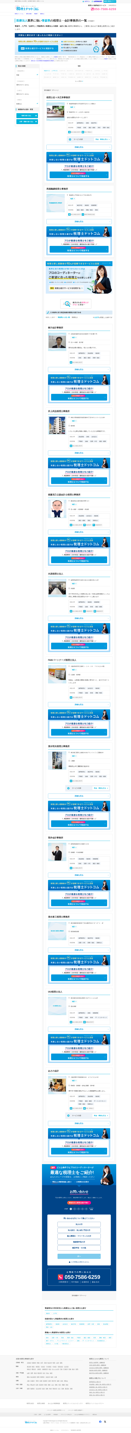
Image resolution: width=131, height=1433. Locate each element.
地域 (79, 66)
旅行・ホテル (50, 1340)
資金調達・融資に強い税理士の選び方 (100, 1384)
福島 (61, 1363)
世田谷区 (60, 1366)
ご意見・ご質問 (37, 1414)
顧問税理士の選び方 (95, 1382)
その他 (56, 1343)
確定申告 (73, 1324)
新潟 (35, 1373)
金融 (78, 1340)
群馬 (77, 1369)
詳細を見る (79, 147)
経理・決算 (91, 1324)
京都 (40, 1381)
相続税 (57, 1324)
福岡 (28, 1388)
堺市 (37, 1381)
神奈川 (29, 1369)
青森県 (56, 56)
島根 (49, 1385)
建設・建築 (87, 1337)
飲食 (47, 1337)
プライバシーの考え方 (66, 1414)
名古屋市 (33, 1377)
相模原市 (44, 1369)
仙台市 (50, 1363)
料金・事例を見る (102, 139)
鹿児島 (67, 1388)
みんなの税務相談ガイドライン (82, 1414)
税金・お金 (49, 1327)
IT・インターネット (88, 1340)
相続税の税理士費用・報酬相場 (98, 1370)
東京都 (29, 1366)
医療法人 (48, 1343)
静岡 (38, 1377)
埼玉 (50, 1369)
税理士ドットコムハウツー (95, 1403)
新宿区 (38, 1366)
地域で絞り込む (26, 115)
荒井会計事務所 (55, 837)
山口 (52, 1385)
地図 (71, 107)
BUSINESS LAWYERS (76, 1430)
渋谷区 (43, 1366)
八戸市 (55, 1313)
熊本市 (55, 1388)
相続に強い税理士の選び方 (97, 1392)
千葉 (61, 1369)
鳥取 (45, 1385)
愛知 (28, 1377)
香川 (59, 1385)
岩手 (41, 1363)
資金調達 (105, 1324)
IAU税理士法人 (55, 991)
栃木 (73, 1369)
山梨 (28, 1373)
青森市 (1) (47, 70)
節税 (98, 1324)
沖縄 (71, 1388)
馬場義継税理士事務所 (48, 60)
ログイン (86, 1)
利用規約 (56, 1414)
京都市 (45, 1381)
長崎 (47, 1388)
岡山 (28, 1385)
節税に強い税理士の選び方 (97, 1395)
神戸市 (54, 1381)
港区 (33, 1366)
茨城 (70, 1369)
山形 (57, 1363)
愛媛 (63, 1385)
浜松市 (48, 1377)
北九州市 (38, 1388)
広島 (37, 1385)
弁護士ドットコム (54, 1430)
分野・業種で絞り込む (26, 121)
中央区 (55, 1366)
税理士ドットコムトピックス (73, 1403)
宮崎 (62, 1388)
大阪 (28, 1381)
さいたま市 (55, 1369)
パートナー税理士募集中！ (76, 1410)
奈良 (61, 1381)
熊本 (50, 1388)
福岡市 (33, 1388)
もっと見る (78, 81)
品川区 (66, 1366)
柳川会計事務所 (55, 327)
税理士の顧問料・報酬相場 (97, 1362)
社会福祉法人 (101, 1340)
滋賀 (58, 1381)
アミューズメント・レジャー (65, 1340)
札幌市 (34, 1363)
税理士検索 (41, 1403)
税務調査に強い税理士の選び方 (98, 1387)
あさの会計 (53, 1071)
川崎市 (39, 1369)
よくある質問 (47, 1414)
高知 (67, 1385)
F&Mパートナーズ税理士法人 (62, 660)
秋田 (54, 1363)
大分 (59, 1388)
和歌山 (66, 1381)
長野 (32, 1373)
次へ (79, 1256)
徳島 (56, 1385)
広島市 (41, 1385)
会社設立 (65, 1324)
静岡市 (42, 1377)
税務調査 (81, 1324)
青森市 (48, 1313)
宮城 (45, 1363)
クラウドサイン (65, 1430)
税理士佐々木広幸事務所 (37, 60)
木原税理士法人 (55, 573)
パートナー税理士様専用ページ (56, 1410)
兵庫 (49, 1381)
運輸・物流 (102, 1337)
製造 (62, 1337)
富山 (47, 1373)
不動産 (79, 1337)
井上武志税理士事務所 (59, 411)
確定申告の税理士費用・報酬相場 (99, 1373)
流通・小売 (55, 1337)
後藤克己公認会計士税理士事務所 (64, 494)
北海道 (29, 1363)
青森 (38, 1363)
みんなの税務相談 (54, 1403)
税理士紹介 (30, 1403)
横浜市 (34, 1369)
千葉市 (65, 1369)
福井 (51, 1373)
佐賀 (43, 1388)
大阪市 (33, 1381)
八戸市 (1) (54, 70)
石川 (44, 1373)
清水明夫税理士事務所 (59, 746)
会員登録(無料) (97, 1)
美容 (94, 1337)
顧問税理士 (49, 1324)
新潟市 (40, 1373)
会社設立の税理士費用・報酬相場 (99, 1368)
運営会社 (95, 1414)
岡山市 (33, 1385)
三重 (55, 1377)
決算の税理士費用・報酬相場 (97, 1365)
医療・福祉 (70, 1337)
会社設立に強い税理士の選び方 (98, 1390)
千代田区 (48, 1366)
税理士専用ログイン (110, 1)
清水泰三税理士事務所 (59, 917)
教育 (110, 1337)
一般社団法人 (65, 1343)
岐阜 (52, 1377)
